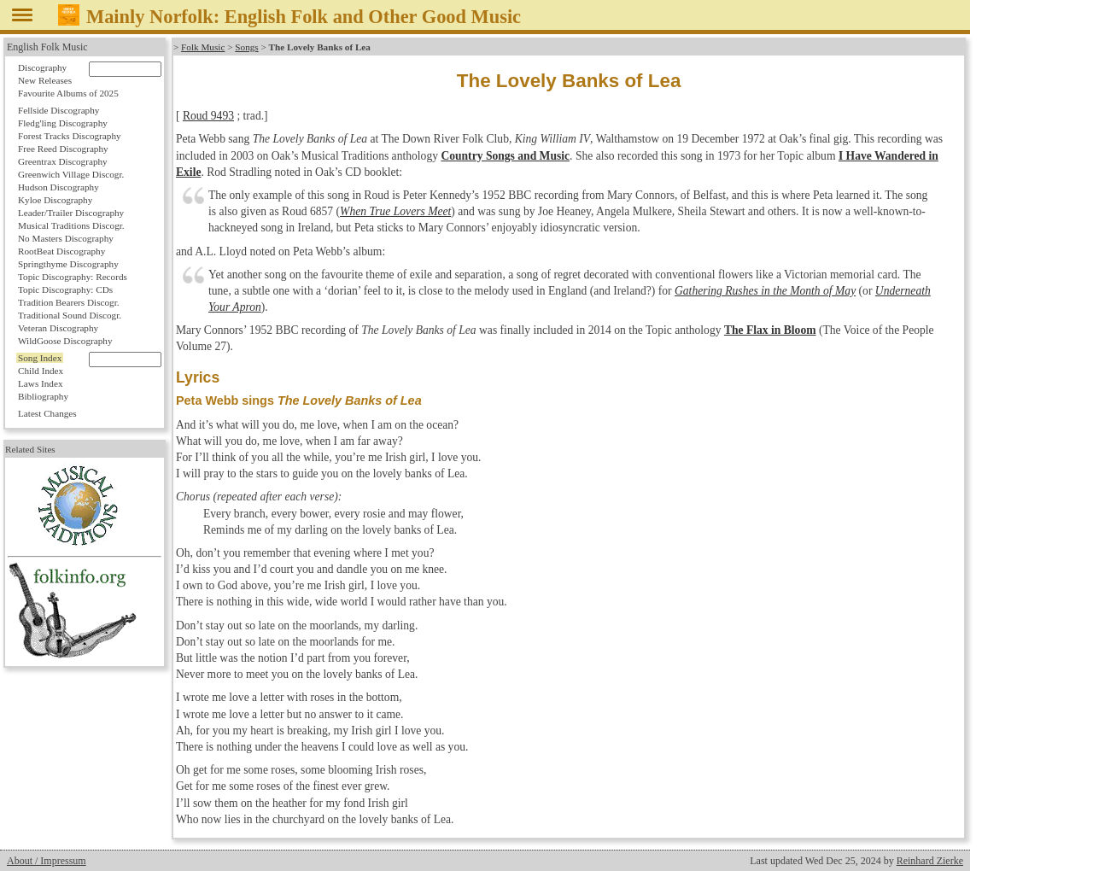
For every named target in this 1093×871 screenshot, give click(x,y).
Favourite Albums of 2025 (68, 93)
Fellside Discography (58, 110)
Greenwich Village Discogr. (71, 174)
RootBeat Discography (61, 251)
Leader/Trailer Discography (71, 213)
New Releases (45, 80)
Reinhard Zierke (930, 861)
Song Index (39, 358)
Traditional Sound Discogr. (69, 315)
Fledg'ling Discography (63, 123)
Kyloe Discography (55, 200)
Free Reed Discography (63, 148)
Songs (246, 47)
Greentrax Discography (63, 161)
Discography (42, 67)
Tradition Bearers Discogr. (69, 302)
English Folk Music (47, 47)
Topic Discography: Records (72, 277)
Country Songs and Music (505, 155)
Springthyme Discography (68, 264)
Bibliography (43, 396)
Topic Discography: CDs (65, 289)
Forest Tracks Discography (69, 136)
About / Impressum (46, 861)
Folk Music (203, 47)
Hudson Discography (58, 187)
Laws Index (40, 383)
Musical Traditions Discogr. (71, 225)
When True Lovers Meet (395, 211)
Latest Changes (47, 413)
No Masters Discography (66, 238)
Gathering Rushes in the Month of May (765, 290)
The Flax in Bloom (770, 330)
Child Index (40, 370)
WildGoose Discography (65, 341)
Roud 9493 (208, 115)
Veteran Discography (58, 328)
